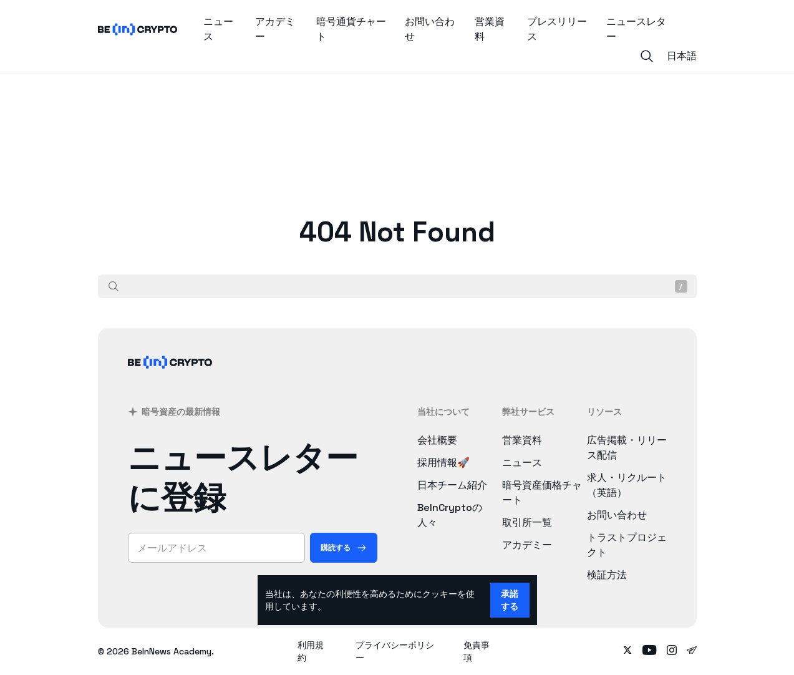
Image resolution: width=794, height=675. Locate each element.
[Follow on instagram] (672, 651)
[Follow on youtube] (649, 651)
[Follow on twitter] (627, 651)
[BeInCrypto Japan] (170, 378)
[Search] (646, 56)
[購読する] (343, 548)
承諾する (509, 600)
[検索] (113, 286)
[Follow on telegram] (692, 651)
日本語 (682, 55)
